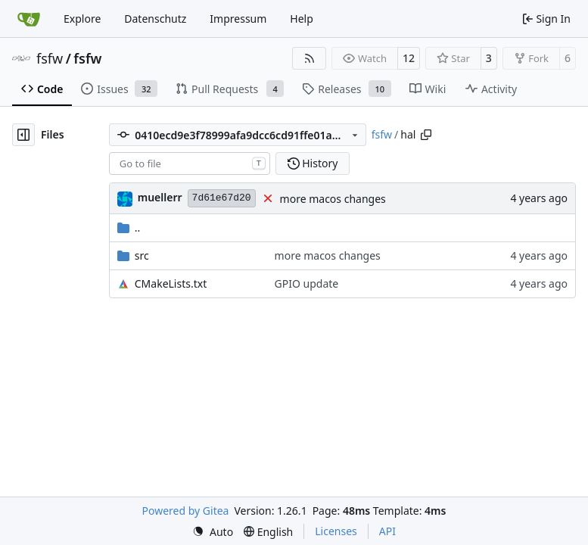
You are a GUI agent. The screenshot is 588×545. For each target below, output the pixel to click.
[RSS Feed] (309, 58)
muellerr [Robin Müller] (160, 197)
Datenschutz (155, 18)
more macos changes (333, 199)
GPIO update (307, 283)
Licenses (336, 531)
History (313, 163)
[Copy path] (426, 134)
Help (301, 18)
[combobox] (189, 163)
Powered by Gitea (185, 510)
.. (129, 227)
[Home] (29, 19)
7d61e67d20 (221, 198)
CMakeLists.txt (171, 283)
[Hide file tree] (23, 134)
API (387, 531)
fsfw (49, 58)
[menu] (212, 532)
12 (409, 58)
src (142, 255)
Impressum (238, 18)
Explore (82, 18)
